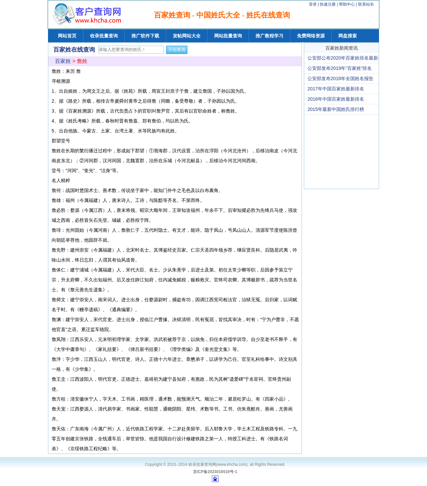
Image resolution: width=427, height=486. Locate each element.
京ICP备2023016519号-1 (215, 471)
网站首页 (67, 35)
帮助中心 (347, 4)
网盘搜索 (347, 35)
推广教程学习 (269, 35)
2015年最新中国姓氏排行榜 (336, 109)
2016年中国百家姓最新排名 (336, 99)
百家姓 (63, 61)
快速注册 (328, 4)
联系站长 (366, 4)
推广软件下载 (145, 35)
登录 (313, 4)
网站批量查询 (228, 35)
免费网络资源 (311, 35)
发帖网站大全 (187, 35)
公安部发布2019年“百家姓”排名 (340, 68)
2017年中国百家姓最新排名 (336, 88)
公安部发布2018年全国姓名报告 (340, 78)
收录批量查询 (104, 35)
